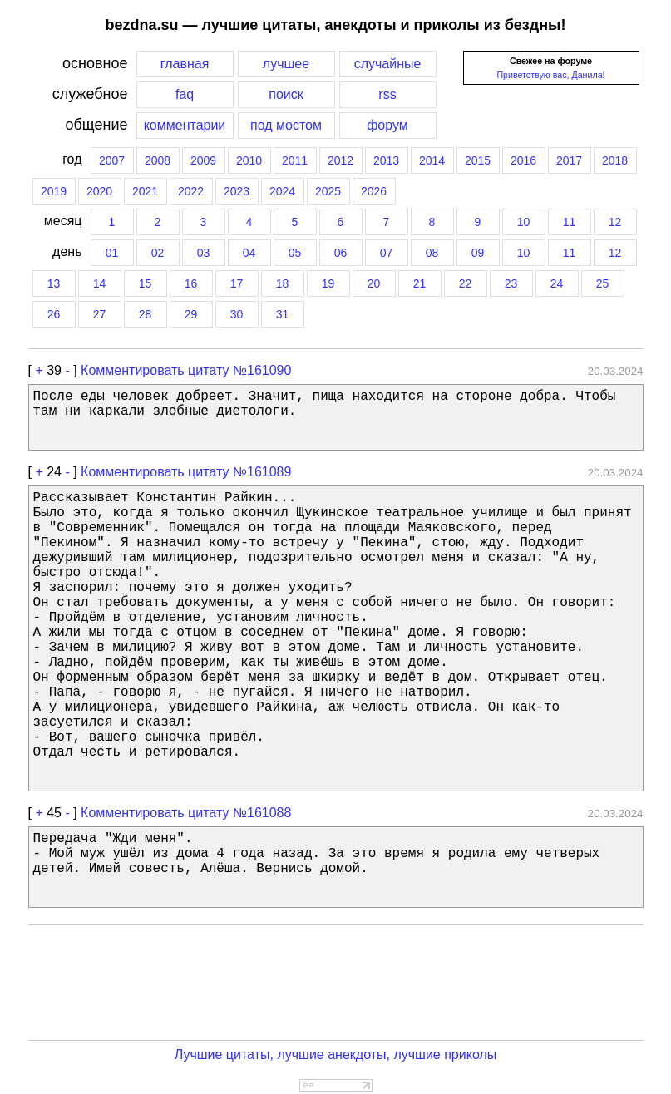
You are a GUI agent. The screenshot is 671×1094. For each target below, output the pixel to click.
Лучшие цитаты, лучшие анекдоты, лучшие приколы (336, 1054)
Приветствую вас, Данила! (550, 75)
